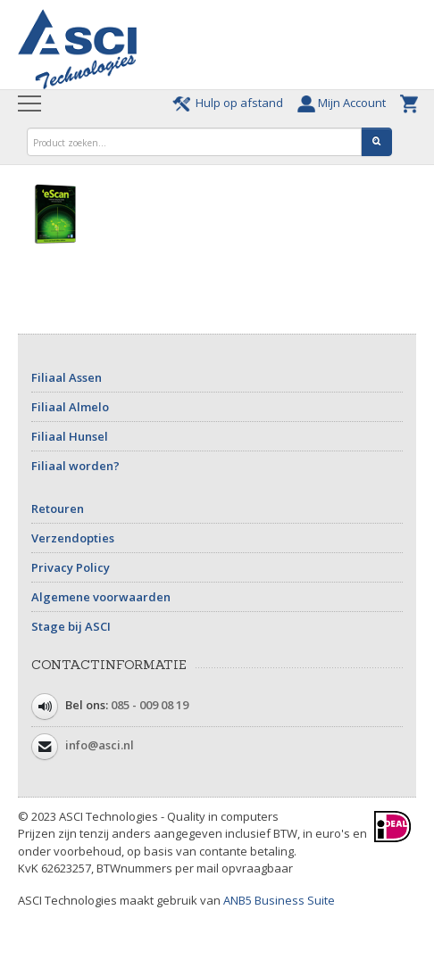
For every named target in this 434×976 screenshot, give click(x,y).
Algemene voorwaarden (101, 597)
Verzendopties (72, 538)
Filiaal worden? (75, 466)
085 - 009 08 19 (149, 705)
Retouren (57, 508)
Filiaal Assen (66, 377)
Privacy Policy (70, 567)
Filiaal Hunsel (69, 436)
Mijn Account (344, 103)
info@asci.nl (99, 745)
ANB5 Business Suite (279, 900)
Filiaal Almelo (70, 407)
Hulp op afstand (230, 103)
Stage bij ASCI (71, 626)
